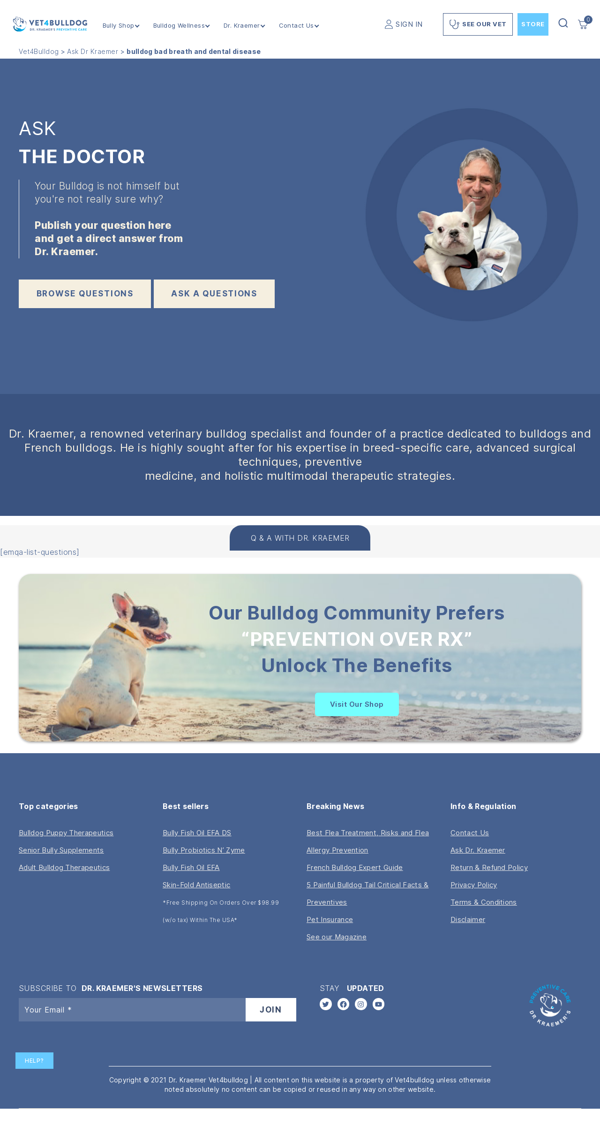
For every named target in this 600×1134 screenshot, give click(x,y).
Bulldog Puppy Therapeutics (66, 832)
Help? (34, 1060)
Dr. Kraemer (242, 25)
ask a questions (214, 293)
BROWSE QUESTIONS (85, 293)
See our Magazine (337, 936)
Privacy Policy (473, 884)
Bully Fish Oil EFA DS (197, 832)
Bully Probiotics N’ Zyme (204, 850)
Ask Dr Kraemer (92, 51)
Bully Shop (119, 25)
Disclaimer (467, 919)
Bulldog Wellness (179, 25)
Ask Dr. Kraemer (477, 850)
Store (533, 24)
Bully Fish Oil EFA (191, 867)
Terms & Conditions (483, 902)
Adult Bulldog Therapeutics (64, 867)
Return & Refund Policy (489, 867)
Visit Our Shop (357, 704)
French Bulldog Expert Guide (355, 867)
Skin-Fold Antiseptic (196, 884)
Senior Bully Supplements (61, 850)
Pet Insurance (330, 919)
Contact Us (296, 25)
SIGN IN (409, 24)
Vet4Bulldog (39, 51)
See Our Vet (478, 24)
